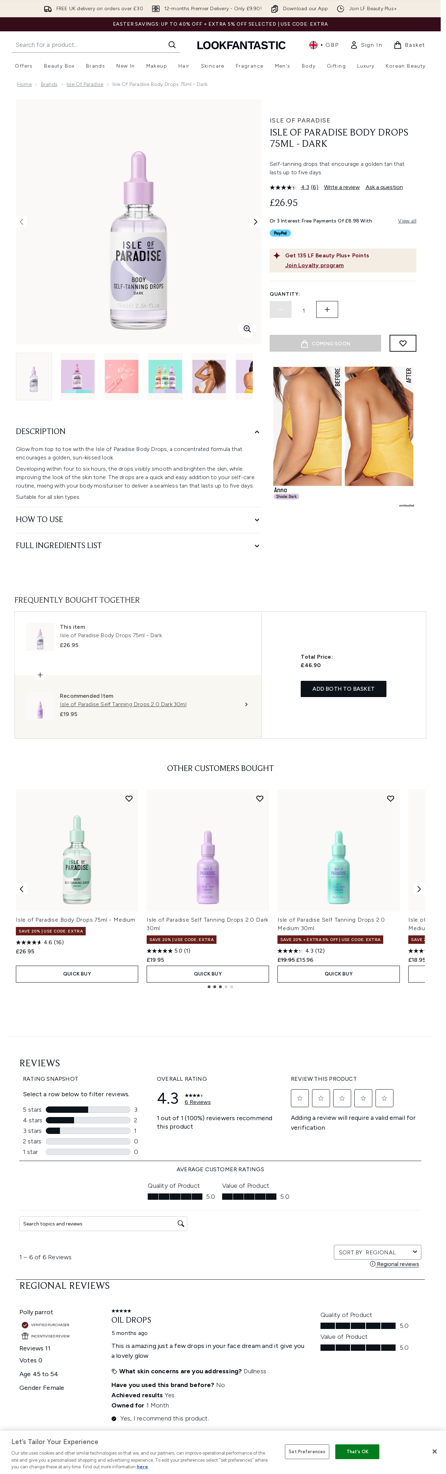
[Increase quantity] (327, 309)
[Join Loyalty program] (349, 265)
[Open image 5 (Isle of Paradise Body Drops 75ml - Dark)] (209, 376)
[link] (366, 45)
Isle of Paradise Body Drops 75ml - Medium (75, 919)
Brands (49, 84)
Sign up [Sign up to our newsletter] (192, 1211)
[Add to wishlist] (403, 343)
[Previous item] (21, 889)
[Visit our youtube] (362, 1211)
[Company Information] (220, 1341)
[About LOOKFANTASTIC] (220, 1362)
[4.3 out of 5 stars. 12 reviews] (301, 951)
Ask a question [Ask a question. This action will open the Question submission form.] (384, 187)
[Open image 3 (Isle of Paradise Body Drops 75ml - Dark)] (121, 376)
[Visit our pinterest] (396, 1211)
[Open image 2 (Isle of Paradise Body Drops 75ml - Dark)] (78, 376)
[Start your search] (96, 44)
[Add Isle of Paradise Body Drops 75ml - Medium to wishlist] (129, 798)
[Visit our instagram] (345, 1211)
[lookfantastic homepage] (241, 44)
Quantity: (285, 294)
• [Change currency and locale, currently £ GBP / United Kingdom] (323, 45)
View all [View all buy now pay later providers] (407, 221)
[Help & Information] (220, 1320)
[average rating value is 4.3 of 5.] (290, 187)
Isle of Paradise (85, 84)
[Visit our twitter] (328, 1211)
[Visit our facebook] (311, 1211)
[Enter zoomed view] (247, 328)
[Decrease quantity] (281, 309)
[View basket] (409, 45)
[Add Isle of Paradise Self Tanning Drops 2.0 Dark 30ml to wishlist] (259, 798)
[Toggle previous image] (21, 221)
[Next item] (419, 889)
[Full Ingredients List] (138, 546)
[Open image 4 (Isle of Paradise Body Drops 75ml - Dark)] (165, 376)
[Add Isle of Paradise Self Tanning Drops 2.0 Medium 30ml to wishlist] (390, 798)
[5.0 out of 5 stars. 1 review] (168, 951)
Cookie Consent (220, 1299)
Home (24, 84)
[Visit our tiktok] (379, 1211)
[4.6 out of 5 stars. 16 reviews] (40, 942)
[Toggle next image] (255, 221)
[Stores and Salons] (220, 1383)
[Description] (138, 432)
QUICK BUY (77, 974)
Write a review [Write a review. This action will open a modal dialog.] (342, 187)
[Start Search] (172, 44)
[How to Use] (138, 520)
